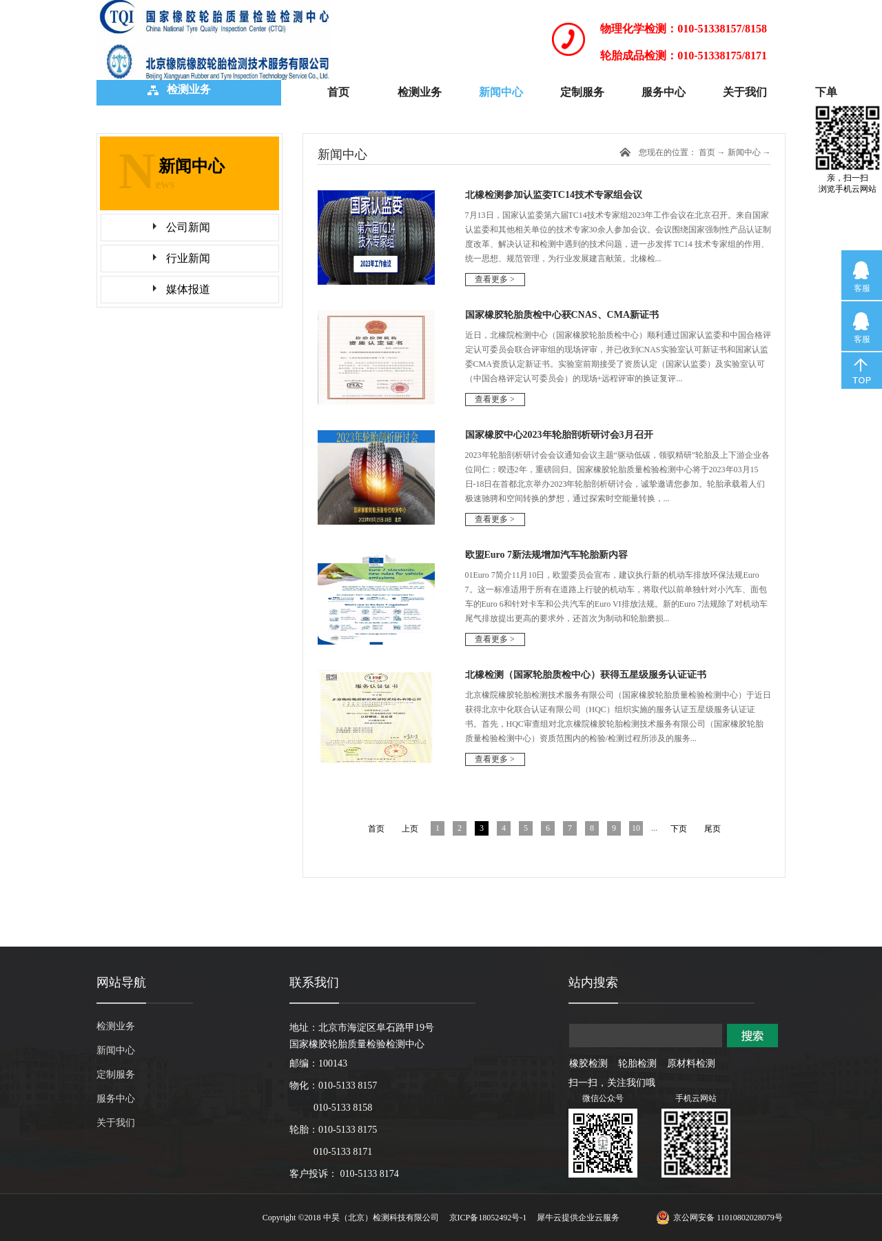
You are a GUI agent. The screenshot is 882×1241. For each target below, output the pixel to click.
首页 (338, 92)
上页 (410, 829)
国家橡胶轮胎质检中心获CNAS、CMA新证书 (562, 315)
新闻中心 (744, 152)
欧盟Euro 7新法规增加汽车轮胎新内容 (546, 554)
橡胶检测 (588, 1063)
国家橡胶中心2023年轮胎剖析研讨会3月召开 (559, 435)
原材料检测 (691, 1063)
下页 (678, 829)
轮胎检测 (637, 1063)
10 (636, 828)
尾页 (712, 829)
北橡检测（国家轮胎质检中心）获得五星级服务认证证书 (585, 674)
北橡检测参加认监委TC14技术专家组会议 (553, 195)
